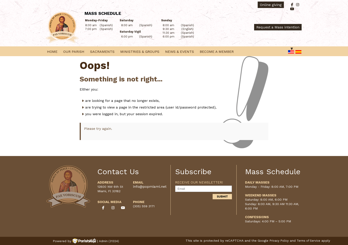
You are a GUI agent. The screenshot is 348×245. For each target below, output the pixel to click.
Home (52, 51)
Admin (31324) (109, 241)
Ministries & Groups (139, 51)
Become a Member (217, 51)
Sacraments (102, 51)
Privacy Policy (279, 240)
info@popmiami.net (149, 186)
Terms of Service (308, 240)
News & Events (179, 51)
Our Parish (73, 51)
